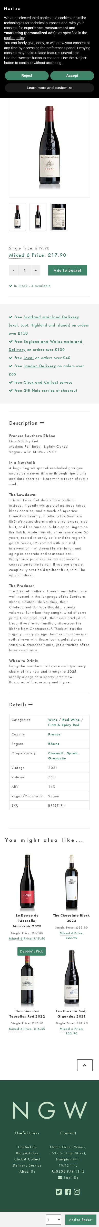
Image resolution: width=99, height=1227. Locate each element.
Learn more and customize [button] (49, 88)
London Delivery (40, 366)
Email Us (68, 1177)
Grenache (57, 758)
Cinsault (55, 753)
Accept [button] (72, 75)
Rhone (54, 743)
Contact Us (27, 1147)
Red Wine (71, 719)
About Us (27, 1171)
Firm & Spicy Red (64, 724)
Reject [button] (26, 75)
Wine (53, 719)
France (54, 734)
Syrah (72, 753)
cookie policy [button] (14, 38)
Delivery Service (27, 1165)
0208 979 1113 (68, 1171)
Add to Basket (68, 270)
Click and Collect (41, 382)
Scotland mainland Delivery (52, 317)
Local (29, 357)
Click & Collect (27, 1159)
